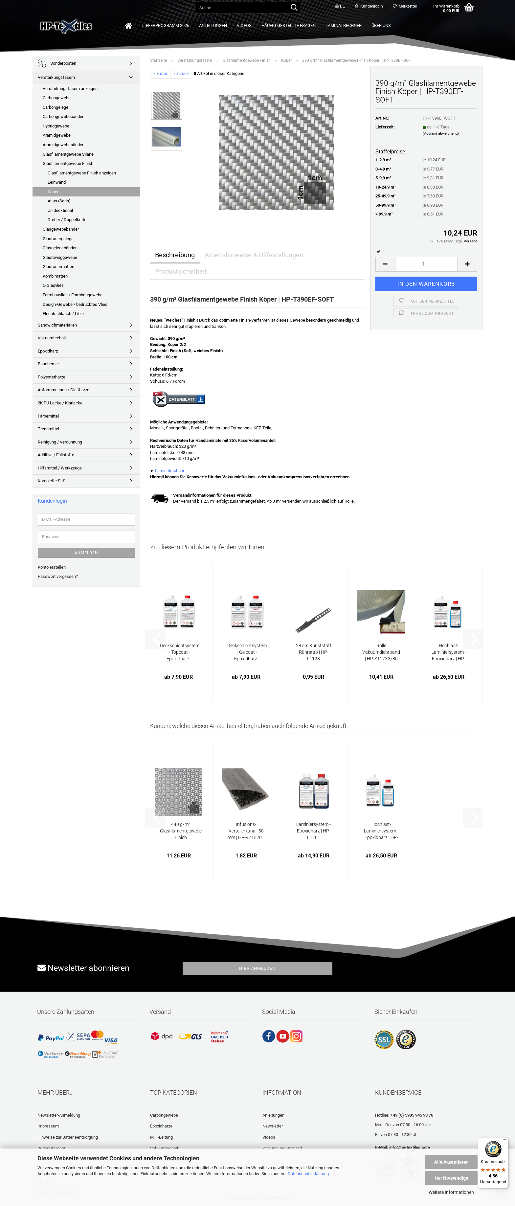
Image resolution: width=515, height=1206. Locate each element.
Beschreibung (175, 255)
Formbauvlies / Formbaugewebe (72, 294)
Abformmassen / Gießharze (63, 389)
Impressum (48, 1126)
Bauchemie (48, 363)
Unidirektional (60, 210)
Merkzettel (405, 6)
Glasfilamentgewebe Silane (68, 154)
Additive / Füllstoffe (56, 454)
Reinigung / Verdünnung (60, 442)
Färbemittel (48, 416)
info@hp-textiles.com (409, 1147)
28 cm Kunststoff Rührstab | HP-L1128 (313, 652)
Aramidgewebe (57, 135)
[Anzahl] (426, 264)
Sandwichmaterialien (57, 325)
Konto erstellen (52, 567)
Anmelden (86, 553)
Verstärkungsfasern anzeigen (70, 88)
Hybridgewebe (56, 126)
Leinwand (57, 182)
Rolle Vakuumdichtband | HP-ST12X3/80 (381, 652)
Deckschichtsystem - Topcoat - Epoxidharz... (179, 652)
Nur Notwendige (451, 1178)
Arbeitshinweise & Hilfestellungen (254, 255)
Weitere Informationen (451, 1192)
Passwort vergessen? (58, 576)
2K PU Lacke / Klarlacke (60, 402)
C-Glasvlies (53, 285)
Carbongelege (55, 107)
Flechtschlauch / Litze (63, 313)
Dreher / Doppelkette (67, 219)
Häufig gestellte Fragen (288, 25)
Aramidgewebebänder (63, 144)
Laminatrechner (343, 25)
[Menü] (504, 1141)
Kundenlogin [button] (369, 6)
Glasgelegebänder (60, 247)
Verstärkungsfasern (56, 77)
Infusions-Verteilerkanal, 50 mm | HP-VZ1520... (246, 831)
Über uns (381, 25)
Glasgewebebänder (61, 229)
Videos (244, 25)
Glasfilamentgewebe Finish (68, 163)
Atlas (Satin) (59, 200)
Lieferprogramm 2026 (165, 25)
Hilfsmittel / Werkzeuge (60, 468)
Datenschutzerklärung (308, 1173)
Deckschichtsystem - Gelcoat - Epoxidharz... (247, 652)
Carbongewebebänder (63, 116)
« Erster (160, 73)
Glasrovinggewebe (60, 257)
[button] (340, 6)
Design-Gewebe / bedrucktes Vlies (75, 304)
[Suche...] (294, 8)
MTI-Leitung (161, 1137)
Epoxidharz (48, 351)
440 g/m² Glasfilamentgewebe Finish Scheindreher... (181, 831)
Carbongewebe (57, 97)
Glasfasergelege (58, 238)
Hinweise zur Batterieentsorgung (67, 1137)
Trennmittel (48, 428)
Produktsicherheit (181, 271)
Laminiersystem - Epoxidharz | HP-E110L (313, 831)
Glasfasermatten (58, 266)
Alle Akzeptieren (451, 1162)
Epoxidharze (161, 1126)
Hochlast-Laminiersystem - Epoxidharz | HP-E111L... (449, 652)
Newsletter (272, 1126)
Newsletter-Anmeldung (58, 1115)
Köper (53, 191)
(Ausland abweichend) (441, 133)
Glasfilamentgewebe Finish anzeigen (82, 173)
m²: (378, 251)
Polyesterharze (51, 377)
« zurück (181, 73)
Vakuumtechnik (52, 337)
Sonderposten (57, 63)
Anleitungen (213, 25)
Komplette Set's (52, 480)
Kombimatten (55, 276)
